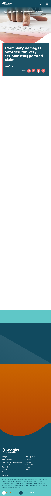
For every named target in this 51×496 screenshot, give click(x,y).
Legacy (28, 467)
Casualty (28, 459)
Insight (9, 11)
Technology (6, 467)
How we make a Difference (12, 462)
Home (4, 11)
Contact (5, 472)
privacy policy (14, 487)
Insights (5, 469)
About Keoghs (7, 459)
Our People (6, 464)
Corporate (29, 464)
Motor (28, 469)
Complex (29, 462)
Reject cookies (11, 493)
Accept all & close (29, 493)
